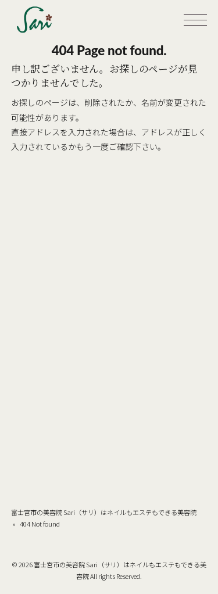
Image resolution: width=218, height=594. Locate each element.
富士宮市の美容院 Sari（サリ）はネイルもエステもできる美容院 (103, 512)
